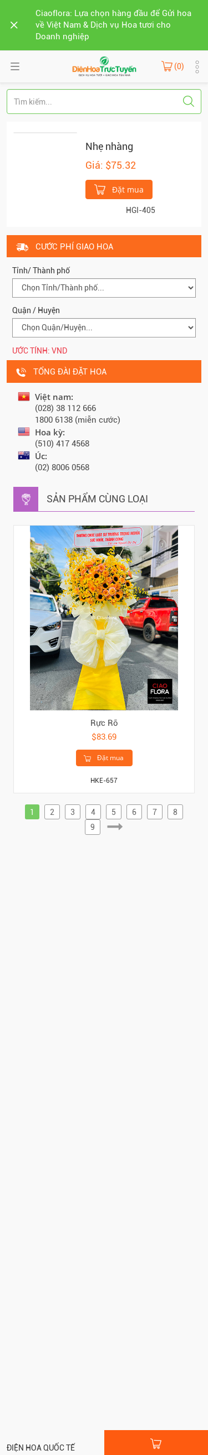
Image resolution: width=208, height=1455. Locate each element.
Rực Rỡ (104, 723)
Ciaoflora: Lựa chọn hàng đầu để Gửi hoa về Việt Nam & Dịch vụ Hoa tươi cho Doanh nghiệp (113, 24)
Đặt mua (119, 189)
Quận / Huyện (36, 310)
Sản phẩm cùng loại (97, 499)
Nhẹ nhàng (109, 146)
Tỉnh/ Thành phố (41, 270)
